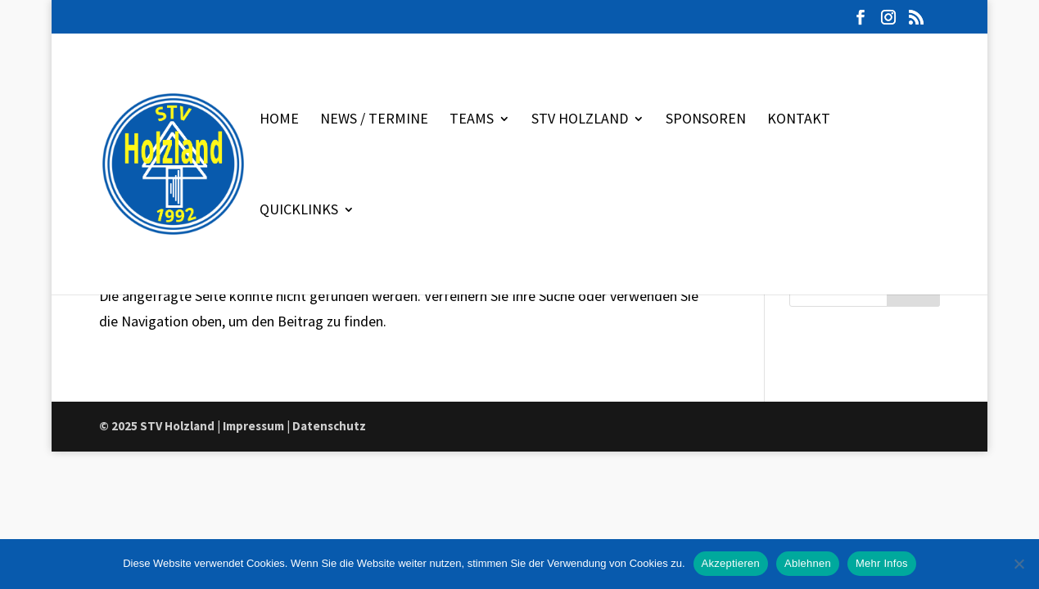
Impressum (253, 426)
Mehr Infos (882, 563)
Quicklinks (299, 211)
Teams (471, 120)
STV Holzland (579, 120)
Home (279, 120)
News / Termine (374, 120)
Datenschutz (329, 426)
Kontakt (798, 120)
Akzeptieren (731, 563)
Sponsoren (706, 120)
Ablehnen (807, 563)
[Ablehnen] (1018, 563)
